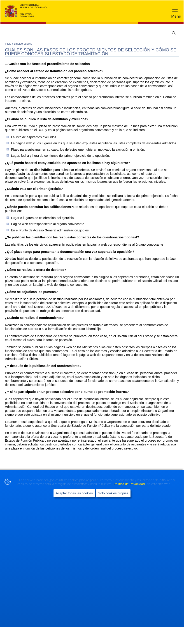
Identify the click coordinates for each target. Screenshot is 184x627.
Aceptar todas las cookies (74, 493)
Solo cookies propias (113, 493)
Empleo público (23, 43)
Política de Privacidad (130, 484)
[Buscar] (92, 33)
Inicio (8, 43)
